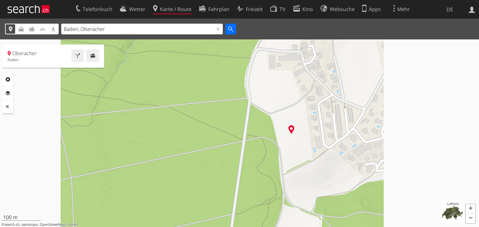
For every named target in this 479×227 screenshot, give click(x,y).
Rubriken (8, 79)
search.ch (12, 224)
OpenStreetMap (53, 224)
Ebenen (8, 93)
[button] (470, 209)
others (73, 224)
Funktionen (8, 107)
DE (449, 9)
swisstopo (29, 224)
